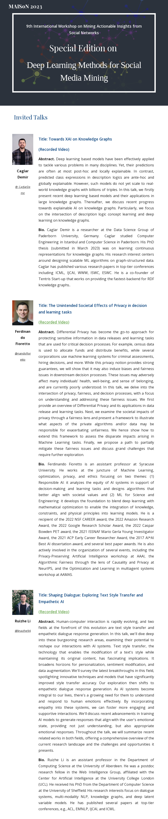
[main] (84, 53)
